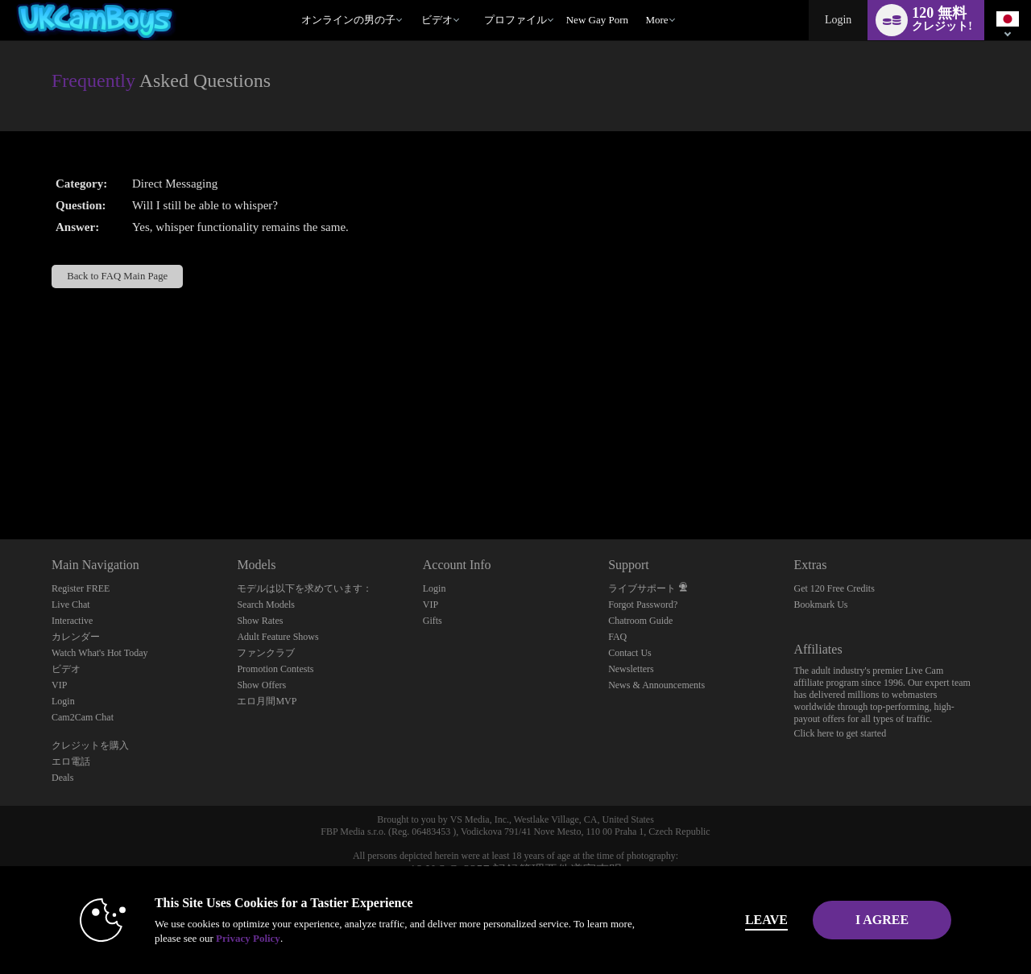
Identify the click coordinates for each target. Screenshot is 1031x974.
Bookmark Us (821, 604)
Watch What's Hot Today (100, 652)
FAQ (617, 636)
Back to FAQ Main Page (117, 276)
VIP (59, 685)
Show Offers (261, 685)
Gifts (432, 620)
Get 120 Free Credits (834, 588)
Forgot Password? (642, 604)
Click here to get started (840, 733)
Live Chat (71, 604)
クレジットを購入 (90, 745)
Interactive (72, 620)
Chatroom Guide (640, 620)
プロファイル (515, 20)
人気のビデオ (413, 0)
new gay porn (597, 20)
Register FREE (81, 588)
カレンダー (76, 636)
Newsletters (631, 669)
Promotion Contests (275, 669)
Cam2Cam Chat (83, 717)
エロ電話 (71, 761)
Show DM (0, 479)
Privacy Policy (222, 938)
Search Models (266, 604)
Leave (740, 920)
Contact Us (630, 652)
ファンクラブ (266, 652)
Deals (62, 777)
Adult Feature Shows (277, 636)
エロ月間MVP (266, 701)
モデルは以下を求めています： (304, 588)
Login (838, 20)
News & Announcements (656, 685)
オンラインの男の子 (348, 20)
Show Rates (260, 620)
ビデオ (437, 20)
